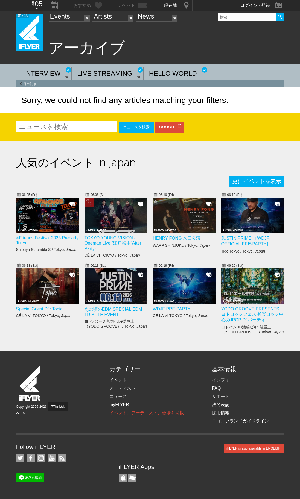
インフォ (220, 380)
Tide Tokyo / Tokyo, (243, 251)
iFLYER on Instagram (41, 458)
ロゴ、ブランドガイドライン (240, 421)
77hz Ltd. (58, 407)
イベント (118, 380)
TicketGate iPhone (132, 478)
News (146, 16)
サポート (220, 396)
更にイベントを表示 (256, 181)
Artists (103, 16)
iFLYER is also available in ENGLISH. (253, 448)
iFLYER (30, 383)
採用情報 (220, 412)
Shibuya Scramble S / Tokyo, (46, 249)
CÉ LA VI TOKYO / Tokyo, (112, 255)
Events (60, 16)
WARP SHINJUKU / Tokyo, (181, 245)
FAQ (216, 388)
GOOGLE (167, 127)
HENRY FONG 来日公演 (177, 238)
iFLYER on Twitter (20, 458)
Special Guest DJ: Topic (39, 309)
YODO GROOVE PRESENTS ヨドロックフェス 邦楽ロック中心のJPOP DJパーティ (252, 314)
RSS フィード (62, 458)
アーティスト (122, 388)
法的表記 (220, 404)
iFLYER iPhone (123, 478)
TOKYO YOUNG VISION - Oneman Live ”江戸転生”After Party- (113, 243)
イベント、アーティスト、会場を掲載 (146, 412)
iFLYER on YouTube (52, 458)
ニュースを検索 (136, 127)
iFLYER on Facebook (31, 458)
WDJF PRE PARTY (172, 309)
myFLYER (119, 404)
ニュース (118, 396)
